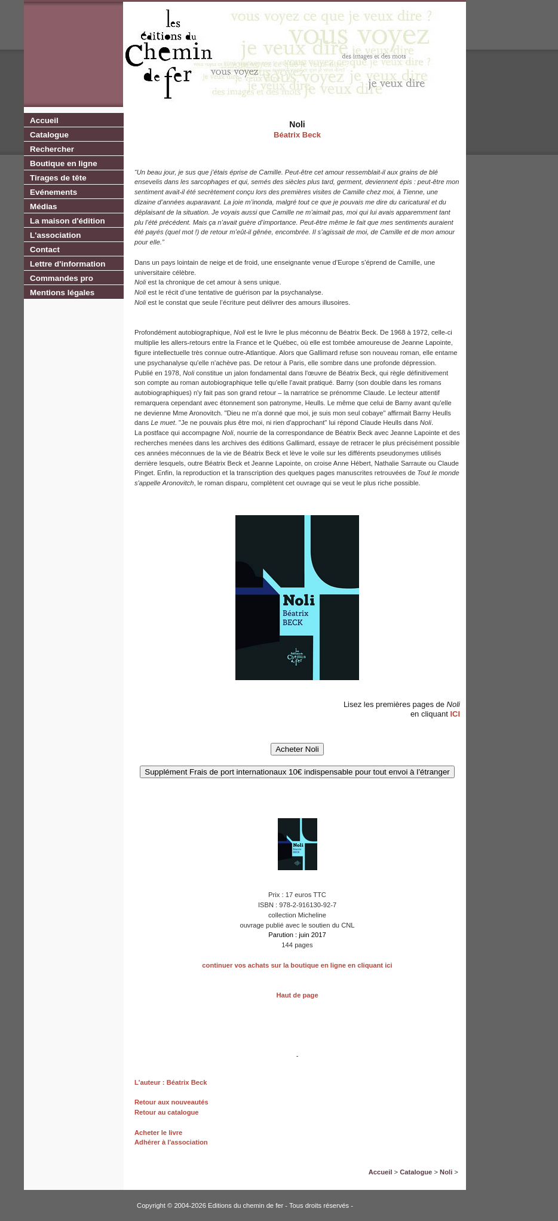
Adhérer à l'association (171, 1142)
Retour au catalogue (166, 1112)
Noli (446, 1172)
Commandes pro (61, 278)
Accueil (44, 120)
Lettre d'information (67, 263)
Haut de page (297, 995)
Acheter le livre (158, 1132)
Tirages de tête (58, 177)
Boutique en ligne (63, 163)
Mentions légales (62, 292)
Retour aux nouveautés (171, 1102)
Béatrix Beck (297, 134)
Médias (43, 206)
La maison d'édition (67, 220)
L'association (55, 235)
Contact (45, 249)
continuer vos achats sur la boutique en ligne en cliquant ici (297, 965)
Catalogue (49, 134)
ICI (455, 713)
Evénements (53, 192)
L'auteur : (150, 1082)
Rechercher (52, 149)
